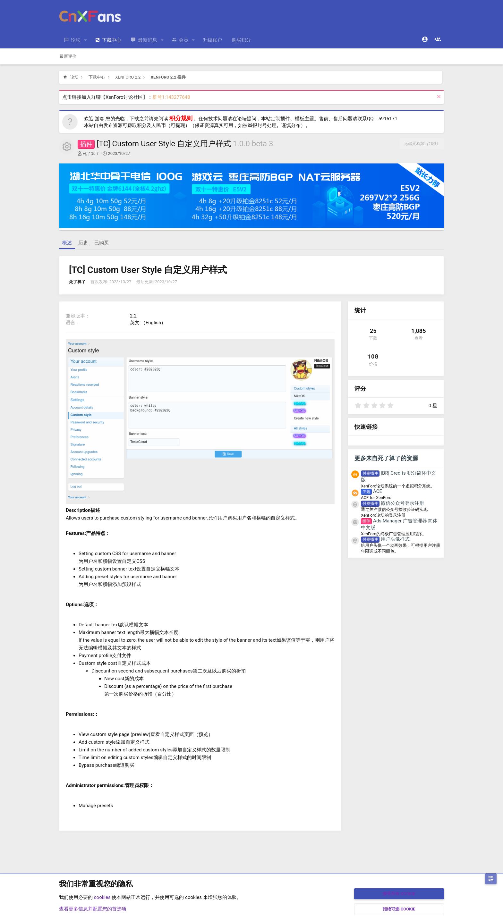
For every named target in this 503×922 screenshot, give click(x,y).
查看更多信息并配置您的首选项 (92, 909)
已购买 (101, 243)
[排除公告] (438, 97)
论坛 (76, 40)
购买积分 (241, 40)
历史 (83, 243)
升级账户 (212, 40)
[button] (85, 40)
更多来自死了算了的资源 (386, 458)
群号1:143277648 (171, 97)
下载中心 (111, 40)
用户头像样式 (385, 539)
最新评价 (68, 56)
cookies (102, 897)
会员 (183, 40)
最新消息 (147, 40)
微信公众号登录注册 (392, 503)
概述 (67, 243)
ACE (371, 491)
